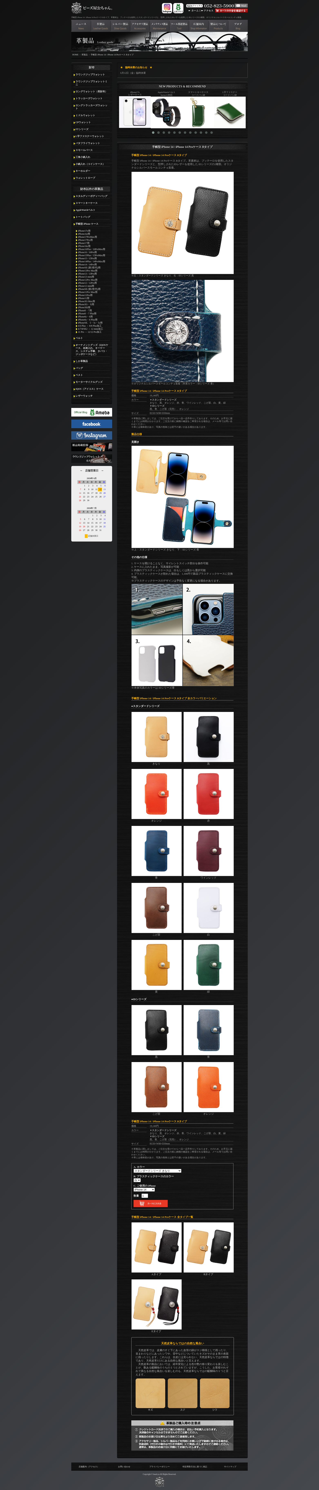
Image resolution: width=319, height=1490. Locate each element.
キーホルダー (83, 171)
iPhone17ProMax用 (87, 237)
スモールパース (84, 150)
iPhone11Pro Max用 (87, 292)
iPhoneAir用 (84, 234)
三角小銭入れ (83, 157)
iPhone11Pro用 (85, 295)
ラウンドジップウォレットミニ (91, 83)
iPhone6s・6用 (85, 316)
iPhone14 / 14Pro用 (87, 264)
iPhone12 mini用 (86, 286)
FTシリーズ (82, 129)
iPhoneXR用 (84, 307)
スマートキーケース (87, 203)
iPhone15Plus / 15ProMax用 (91, 255)
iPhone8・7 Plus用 (87, 313)
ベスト (79, 375)
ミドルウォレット (85, 115)
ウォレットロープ (85, 178)
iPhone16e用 (84, 246)
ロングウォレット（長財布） (91, 91)
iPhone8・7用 (85, 310)
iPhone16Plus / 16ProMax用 (91, 249)
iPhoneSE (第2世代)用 (89, 289)
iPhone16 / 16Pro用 (87, 252)
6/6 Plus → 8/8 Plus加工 (90, 326)
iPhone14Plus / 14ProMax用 (91, 261)
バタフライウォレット (88, 143)
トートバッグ (83, 217)
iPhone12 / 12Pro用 (87, 283)
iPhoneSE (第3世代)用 (89, 267)
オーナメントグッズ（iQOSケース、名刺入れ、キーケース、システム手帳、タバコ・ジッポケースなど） (92, 349)
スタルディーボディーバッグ (91, 196)
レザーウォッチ (84, 396)
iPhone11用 (83, 298)
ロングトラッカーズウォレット (91, 107)
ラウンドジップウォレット (90, 74)
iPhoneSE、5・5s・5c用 (90, 323)
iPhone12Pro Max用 (88, 280)
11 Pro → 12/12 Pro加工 (90, 332)
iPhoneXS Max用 (86, 301)
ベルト (79, 338)
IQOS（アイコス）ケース (90, 389)
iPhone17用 (83, 243)
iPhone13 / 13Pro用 (87, 274)
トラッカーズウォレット (89, 98)
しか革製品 (82, 361)
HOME (75, 55)
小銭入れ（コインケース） (90, 164)
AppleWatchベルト (85, 210)
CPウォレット (83, 122)
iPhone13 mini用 (86, 277)
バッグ (79, 368)
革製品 (84, 55)
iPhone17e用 (84, 231)
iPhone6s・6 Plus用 (87, 319)
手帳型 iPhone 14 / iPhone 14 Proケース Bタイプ (112, 55)
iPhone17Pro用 (85, 240)
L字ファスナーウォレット (90, 136)
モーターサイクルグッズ (89, 382)
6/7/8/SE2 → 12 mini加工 (90, 329)
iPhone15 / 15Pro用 (87, 258)
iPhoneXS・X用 (86, 304)
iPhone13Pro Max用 (88, 270)
